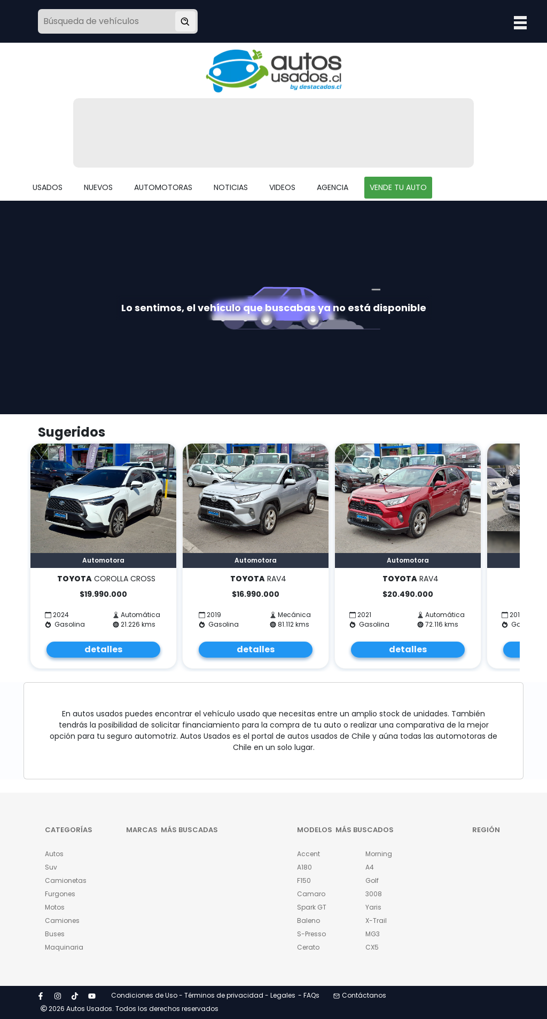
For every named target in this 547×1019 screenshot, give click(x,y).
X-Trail (376, 920)
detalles (103, 649)
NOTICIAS (231, 187)
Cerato (308, 947)
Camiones (62, 920)
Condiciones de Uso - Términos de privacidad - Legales (203, 995)
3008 (373, 893)
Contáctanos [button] (359, 995)
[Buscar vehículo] (185, 21)
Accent (308, 853)
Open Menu (520, 22)
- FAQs (308, 995)
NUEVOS (98, 187)
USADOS (47, 187)
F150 (304, 880)
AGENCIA (332, 187)
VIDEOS (282, 187)
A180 (304, 867)
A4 (369, 867)
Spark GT (311, 907)
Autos (54, 853)
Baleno (308, 920)
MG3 (372, 933)
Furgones (60, 893)
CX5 (372, 947)
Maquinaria (63, 947)
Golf (372, 880)
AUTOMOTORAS (163, 187)
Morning (378, 853)
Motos (55, 907)
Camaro (311, 893)
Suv (51, 867)
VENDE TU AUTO (398, 187)
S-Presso (311, 933)
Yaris (373, 907)
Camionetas (63, 880)
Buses (55, 933)
